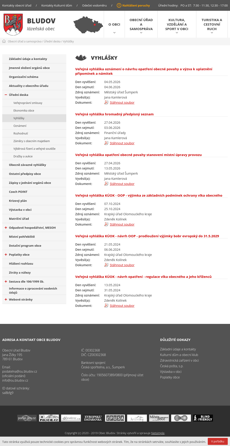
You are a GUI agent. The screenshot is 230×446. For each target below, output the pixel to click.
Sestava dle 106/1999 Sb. (24, 281)
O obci (114, 24)
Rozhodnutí (20, 133)
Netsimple (157, 433)
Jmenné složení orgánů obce (29, 68)
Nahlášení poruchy (136, 5)
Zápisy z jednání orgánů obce (30, 183)
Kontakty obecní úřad (16, 5)
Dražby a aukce (23, 156)
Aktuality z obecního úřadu (28, 86)
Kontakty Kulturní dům (56, 5)
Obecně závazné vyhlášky (27, 165)
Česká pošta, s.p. (172, 366)
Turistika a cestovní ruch (212, 24)
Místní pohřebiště (22, 237)
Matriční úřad (19, 219)
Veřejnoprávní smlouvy (27, 103)
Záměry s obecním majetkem (31, 141)
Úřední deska (52, 41)
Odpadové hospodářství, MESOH (30, 228)
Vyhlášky (68, 41)
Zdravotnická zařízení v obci (179, 360)
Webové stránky (19, 299)
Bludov (41, 20)
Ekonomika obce (23, 110)
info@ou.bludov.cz (15, 380)
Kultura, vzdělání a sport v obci (176, 24)
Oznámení (19, 126)
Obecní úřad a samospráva (141, 24)
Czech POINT (18, 192)
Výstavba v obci (20, 210)
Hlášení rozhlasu (21, 263)
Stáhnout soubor (122, 102)
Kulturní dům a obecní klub (179, 355)
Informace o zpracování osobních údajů (33, 290)
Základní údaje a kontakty (28, 59)
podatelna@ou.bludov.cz (19, 371)
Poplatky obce (17, 255)
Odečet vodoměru (94, 5)
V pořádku (217, 441)
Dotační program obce (25, 246)
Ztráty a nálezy (20, 272)
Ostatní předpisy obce (25, 174)
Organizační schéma (23, 77)
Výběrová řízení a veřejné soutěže (34, 149)
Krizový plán (18, 201)
